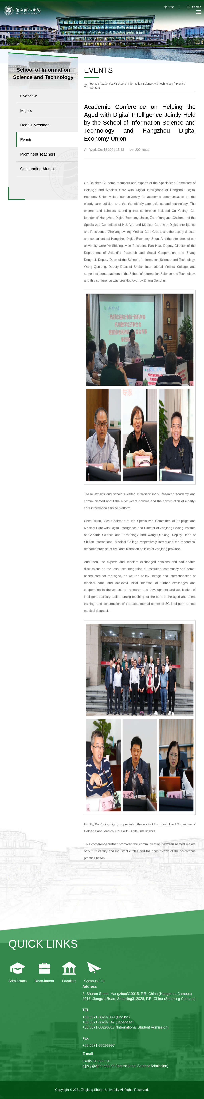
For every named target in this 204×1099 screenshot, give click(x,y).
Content (95, 87)
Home (93, 83)
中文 (171, 7)
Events (179, 83)
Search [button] (192, 7)
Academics (106, 83)
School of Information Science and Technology (144, 83)
